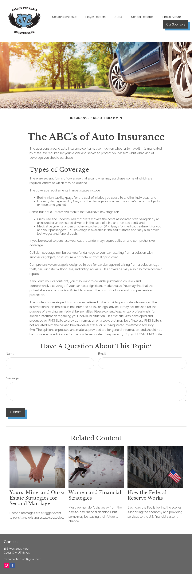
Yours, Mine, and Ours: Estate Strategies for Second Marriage (37, 498)
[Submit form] (15, 412)
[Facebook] (12, 565)
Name (10, 354)
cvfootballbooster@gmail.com (22, 559)
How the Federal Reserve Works (147, 495)
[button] (64, 16)
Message (12, 378)
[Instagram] (6, 565)
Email (102, 354)
